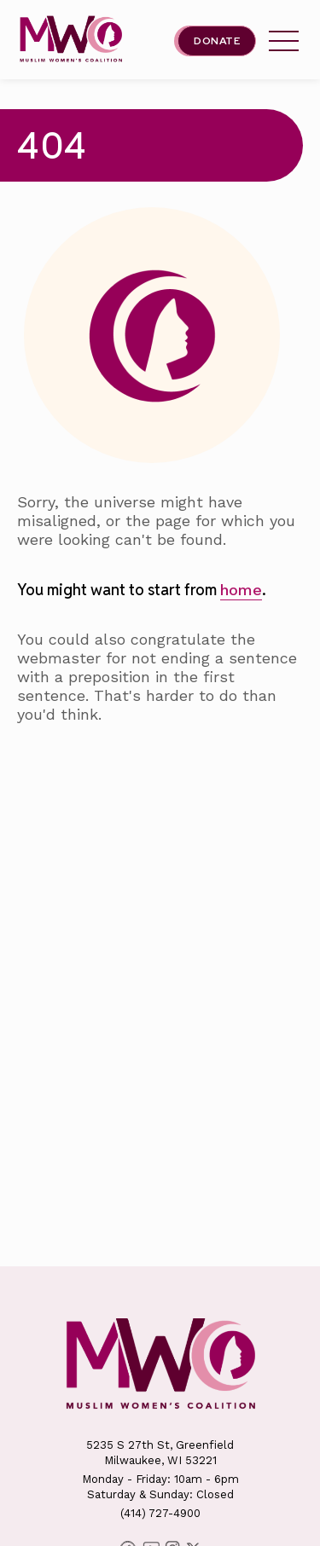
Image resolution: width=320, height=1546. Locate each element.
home (241, 590)
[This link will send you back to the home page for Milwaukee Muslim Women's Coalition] (71, 41)
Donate (217, 41)
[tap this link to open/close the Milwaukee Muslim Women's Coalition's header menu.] (284, 41)
